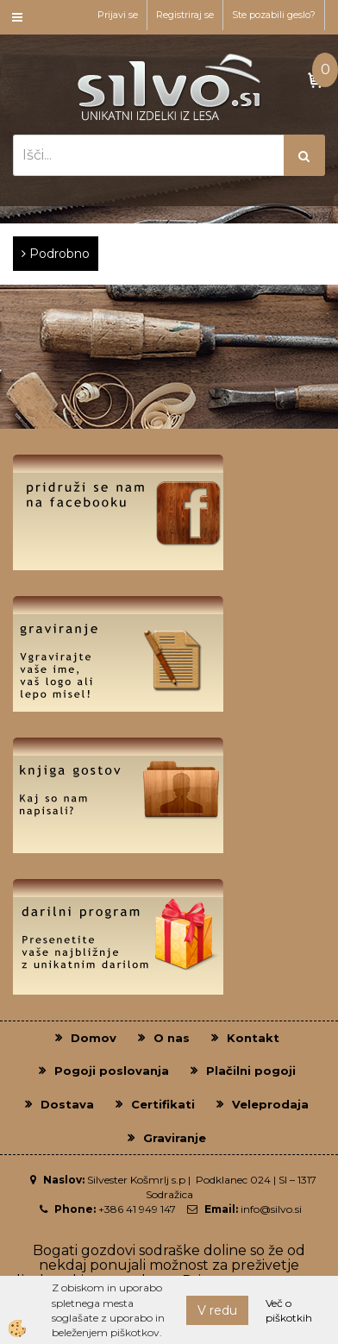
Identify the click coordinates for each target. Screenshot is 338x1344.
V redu (217, 1310)
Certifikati (163, 1104)
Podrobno (56, 253)
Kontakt (253, 1038)
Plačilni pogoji (251, 1070)
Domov (93, 1038)
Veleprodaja (270, 1104)
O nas (171, 1038)
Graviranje (174, 1138)
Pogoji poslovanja (111, 1070)
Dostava (67, 1104)
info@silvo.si (271, 1209)
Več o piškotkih (289, 1310)
